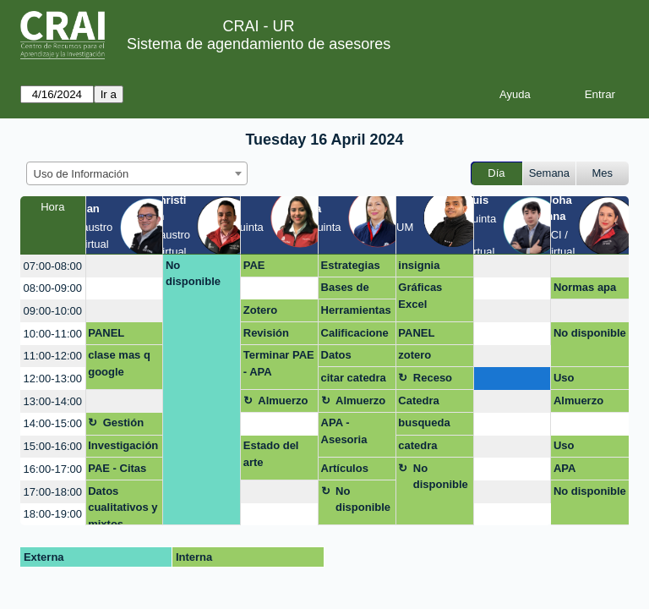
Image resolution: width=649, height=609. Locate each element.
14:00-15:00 (53, 423)
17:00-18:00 (53, 492)
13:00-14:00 (53, 401)
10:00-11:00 (53, 333)
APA (564, 468)
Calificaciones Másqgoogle (355, 335)
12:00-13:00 (53, 378)
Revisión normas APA (275, 335)
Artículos (344, 468)
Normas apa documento (585, 290)
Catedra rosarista (421, 403)
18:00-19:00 (53, 514)
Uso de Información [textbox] (81, 173)
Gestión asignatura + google (131, 425)
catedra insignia (418, 448)
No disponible (193, 273)
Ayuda (515, 94)
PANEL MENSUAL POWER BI (116, 335)
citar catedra (353, 377)
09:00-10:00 (53, 310)
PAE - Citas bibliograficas (124, 471)
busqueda (424, 422)
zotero (414, 354)
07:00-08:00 (53, 266)
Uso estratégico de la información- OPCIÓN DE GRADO (587, 380)
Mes (603, 173)
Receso (432, 377)
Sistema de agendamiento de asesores (258, 44)
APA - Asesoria (344, 431)
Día (496, 173)
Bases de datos (345, 290)
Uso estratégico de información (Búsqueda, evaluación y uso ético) (586, 448)
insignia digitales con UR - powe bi (431, 268)
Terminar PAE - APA (278, 363)
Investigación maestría (123, 448)
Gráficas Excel (420, 295)
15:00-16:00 (53, 446)
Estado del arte (271, 454)
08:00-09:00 (53, 288)
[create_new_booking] (124, 266)
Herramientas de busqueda (356, 313)
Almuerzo (283, 400)
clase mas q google (119, 363)
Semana (549, 173)
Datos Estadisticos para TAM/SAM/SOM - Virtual (355, 357)
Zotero (260, 310)
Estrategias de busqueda (355, 268)
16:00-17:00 (53, 469)
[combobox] (137, 173)
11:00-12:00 (53, 355)
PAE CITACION (269, 268)
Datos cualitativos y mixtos (122, 505)
